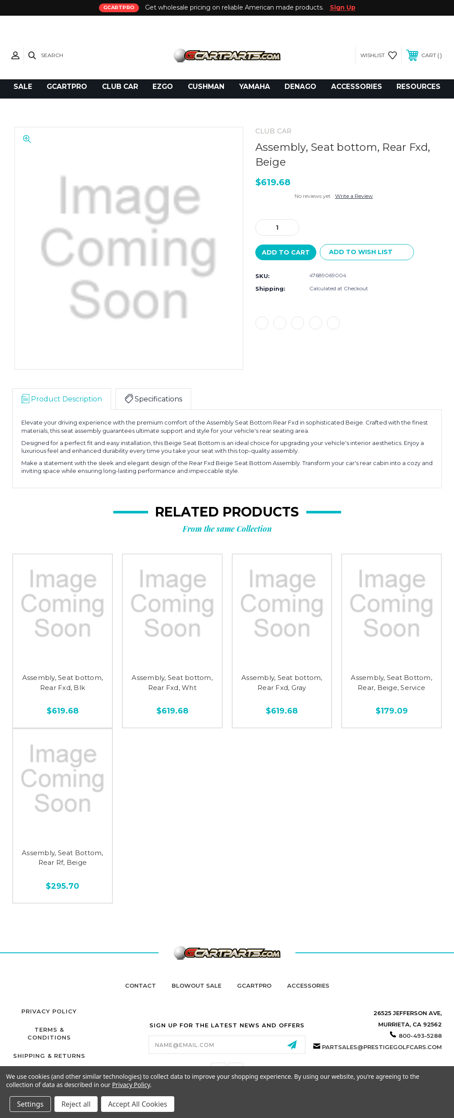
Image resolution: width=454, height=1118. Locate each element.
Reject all (76, 1104)
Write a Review (354, 196)
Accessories (308, 985)
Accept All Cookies (137, 1104)
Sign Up (343, 7)
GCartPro (254, 985)
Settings (30, 1104)
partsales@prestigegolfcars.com (382, 1046)
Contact (140, 985)
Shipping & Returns (49, 1055)
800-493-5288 (420, 1035)
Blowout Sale (196, 985)
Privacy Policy (49, 1011)
